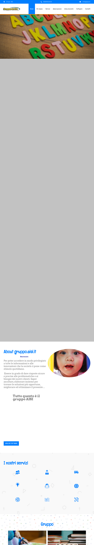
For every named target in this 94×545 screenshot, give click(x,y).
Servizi (48, 9)
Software (79, 9)
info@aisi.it (86, 2)
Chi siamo (39, 9)
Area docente (68, 9)
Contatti (87, 9)
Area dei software (11, 443)
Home (32, 9)
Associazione (57, 9)
